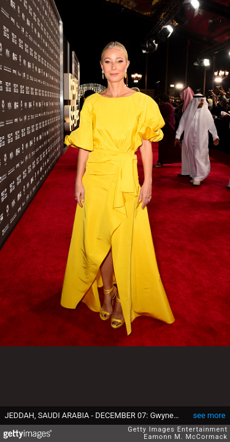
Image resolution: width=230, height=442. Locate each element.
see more (209, 415)
